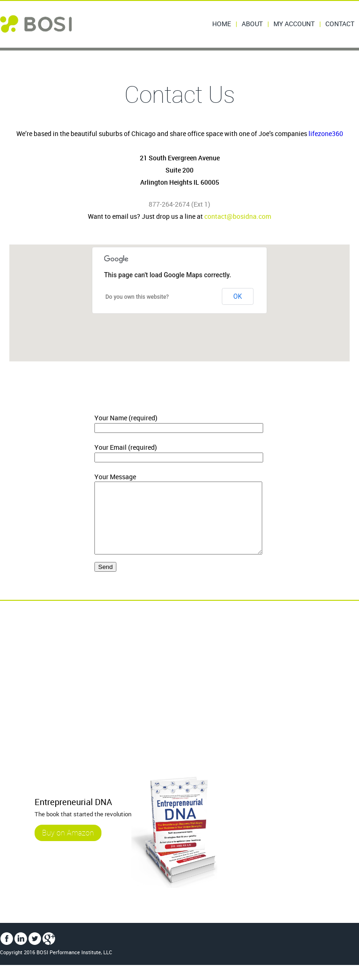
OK (237, 296)
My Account (294, 23)
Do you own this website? (137, 297)
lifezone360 (326, 133)
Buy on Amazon (68, 847)
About (252, 23)
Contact (339, 23)
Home (221, 23)
